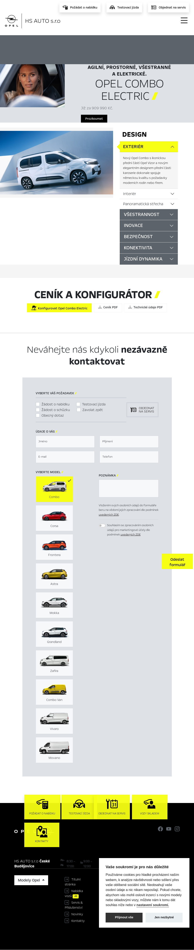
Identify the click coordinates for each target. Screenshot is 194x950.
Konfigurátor (128, 42)
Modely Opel (29, 880)
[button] (177, 561)
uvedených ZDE (109, 515)
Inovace (133, 225)
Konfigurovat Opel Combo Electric (59, 308)
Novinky (77, 914)
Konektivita (138, 248)
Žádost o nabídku (55, 404)
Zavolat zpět (92, 409)
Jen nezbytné (164, 917)
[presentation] (130, 561)
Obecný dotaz (52, 415)
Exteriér (133, 147)
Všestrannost (141, 214)
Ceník (155, 42)
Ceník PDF (108, 307)
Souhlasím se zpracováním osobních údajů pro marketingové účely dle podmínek (130, 529)
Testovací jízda (94, 404)
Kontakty (78, 921)
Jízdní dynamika (143, 259)
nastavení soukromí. (153, 905)
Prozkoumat (94, 119)
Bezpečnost (138, 237)
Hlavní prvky (96, 42)
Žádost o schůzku (55, 409)
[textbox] (65, 442)
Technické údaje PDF (145, 307)
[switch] (102, 525)
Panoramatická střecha (143, 204)
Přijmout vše (124, 917)
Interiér (129, 194)
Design (134, 134)
